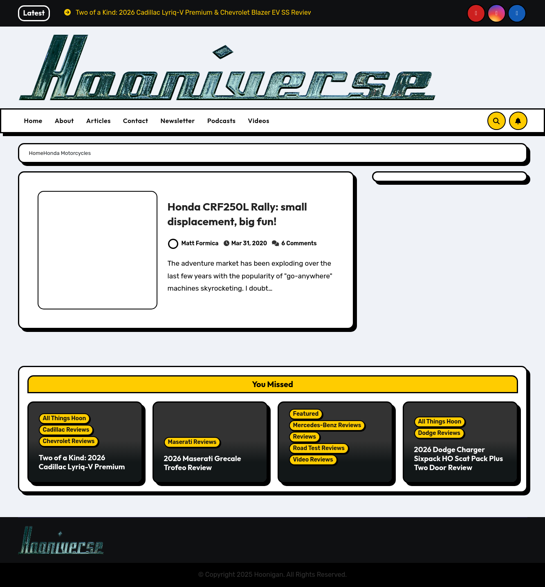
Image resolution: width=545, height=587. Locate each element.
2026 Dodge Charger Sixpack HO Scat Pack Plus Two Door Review (458, 458)
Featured (306, 413)
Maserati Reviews (192, 442)
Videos (258, 121)
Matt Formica (193, 243)
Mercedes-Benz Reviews (327, 425)
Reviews (304, 436)
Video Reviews (313, 459)
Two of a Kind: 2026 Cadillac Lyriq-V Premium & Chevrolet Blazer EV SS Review (82, 471)
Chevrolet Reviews (69, 441)
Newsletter (177, 121)
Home (33, 121)
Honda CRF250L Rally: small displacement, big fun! (239, 214)
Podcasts (221, 121)
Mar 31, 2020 (249, 243)
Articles (98, 121)
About (64, 121)
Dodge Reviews (439, 433)
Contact (135, 121)
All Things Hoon (64, 418)
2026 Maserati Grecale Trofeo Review (202, 463)
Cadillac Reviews (66, 429)
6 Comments (298, 243)
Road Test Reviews (319, 448)
